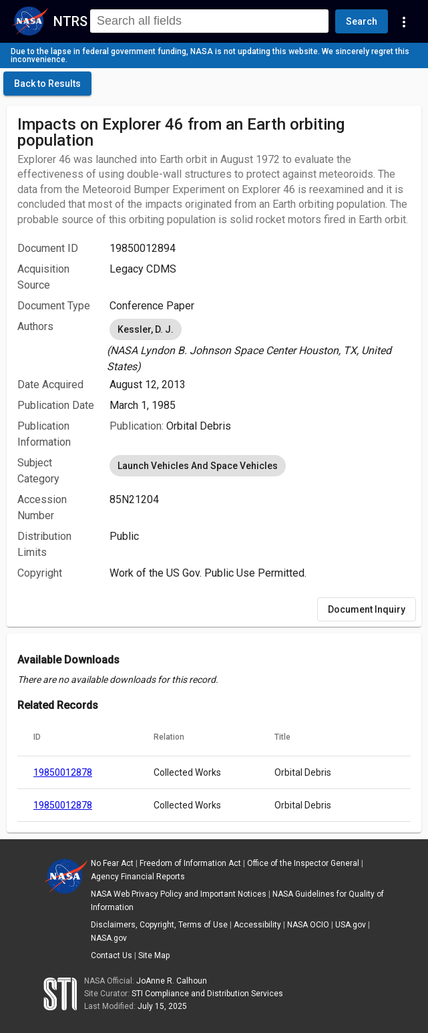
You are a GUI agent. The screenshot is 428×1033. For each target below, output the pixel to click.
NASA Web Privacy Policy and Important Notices (178, 894)
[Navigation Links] (404, 21)
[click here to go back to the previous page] (47, 83)
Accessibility (257, 924)
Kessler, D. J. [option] (146, 329)
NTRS (70, 21)
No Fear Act (112, 863)
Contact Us (111, 955)
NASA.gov (109, 938)
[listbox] (260, 345)
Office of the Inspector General (303, 863)
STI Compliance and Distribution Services (207, 993)
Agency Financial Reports (138, 876)
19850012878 (62, 772)
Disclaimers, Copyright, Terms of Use (159, 924)
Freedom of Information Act (190, 863)
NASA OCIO (308, 924)
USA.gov (350, 924)
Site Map (154, 955)
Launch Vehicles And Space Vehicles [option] (198, 465)
